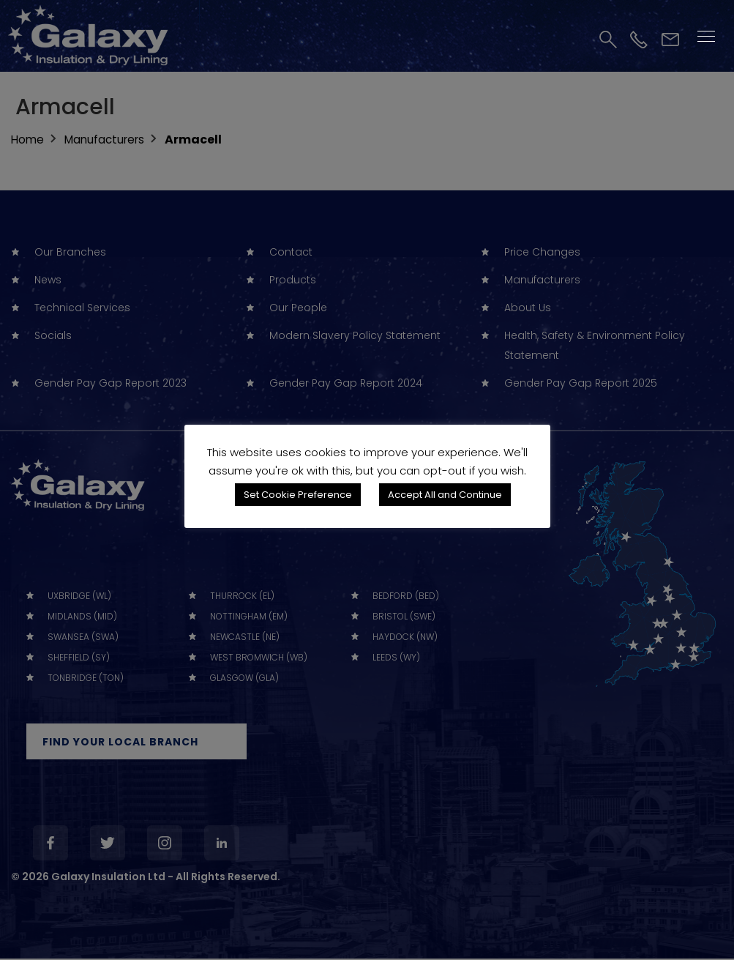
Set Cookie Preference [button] (298, 495)
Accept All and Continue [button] (445, 495)
